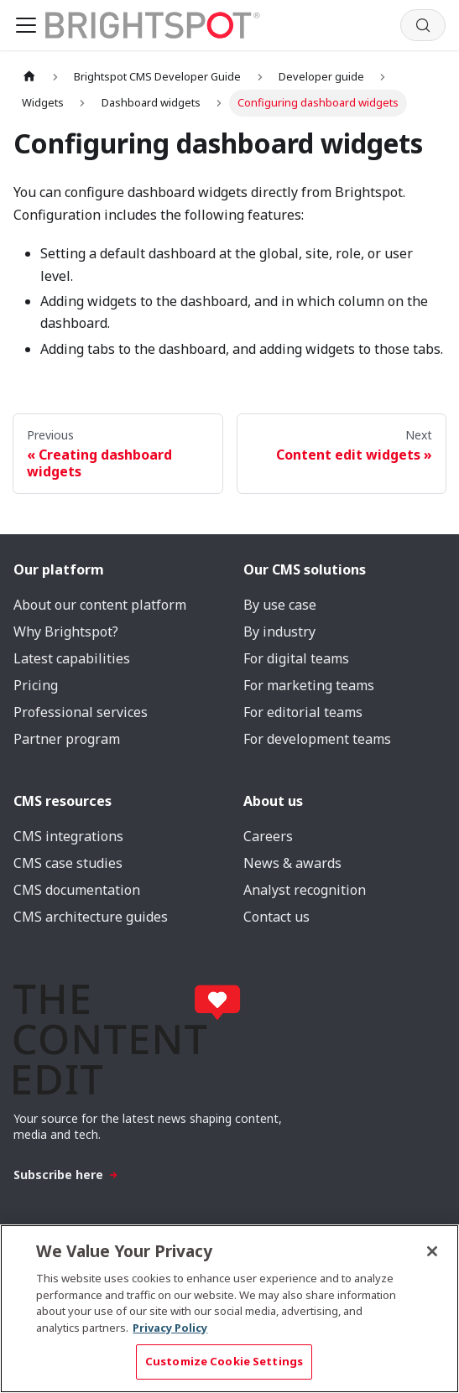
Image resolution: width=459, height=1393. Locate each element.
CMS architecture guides (90, 916)
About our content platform (99, 604)
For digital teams (296, 658)
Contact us (276, 916)
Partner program (66, 739)
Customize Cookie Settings (224, 1361)
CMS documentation (76, 890)
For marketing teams (308, 685)
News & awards (292, 863)
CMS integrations (68, 836)
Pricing (35, 685)
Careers (268, 836)
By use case (279, 604)
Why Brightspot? (65, 631)
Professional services (80, 712)
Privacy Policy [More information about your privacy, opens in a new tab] (170, 1327)
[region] (229, 1308)
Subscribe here (65, 1174)
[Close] (432, 1251)
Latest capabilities (71, 658)
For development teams (317, 739)
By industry (279, 631)
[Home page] (29, 77)
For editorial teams (303, 712)
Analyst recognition (304, 890)
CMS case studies (68, 863)
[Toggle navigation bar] (26, 25)
